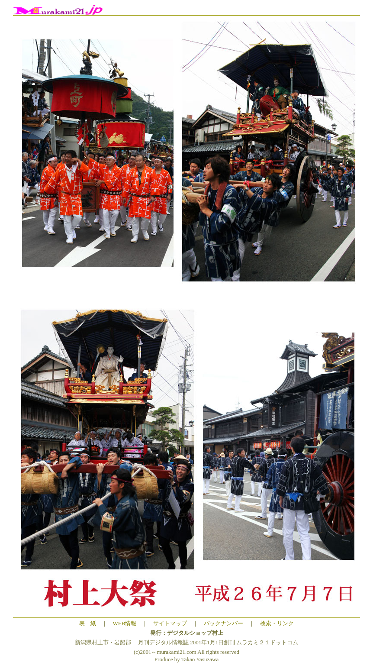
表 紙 (87, 623)
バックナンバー (223, 623)
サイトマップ (170, 623)
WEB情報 (125, 623)
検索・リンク (277, 623)
